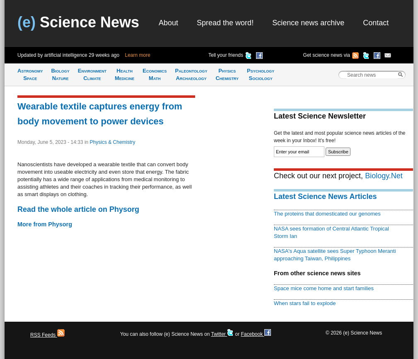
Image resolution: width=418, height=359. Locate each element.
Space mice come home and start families (324, 288)
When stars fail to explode (305, 303)
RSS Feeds (47, 335)
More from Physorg (44, 224)
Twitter (222, 334)
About (168, 23)
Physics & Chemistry (112, 142)
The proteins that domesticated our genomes (327, 214)
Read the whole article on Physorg (78, 209)
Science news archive (308, 23)
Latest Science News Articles (325, 196)
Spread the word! (225, 23)
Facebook (256, 334)
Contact (376, 23)
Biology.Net (384, 176)
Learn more (137, 55)
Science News (78, 22)
